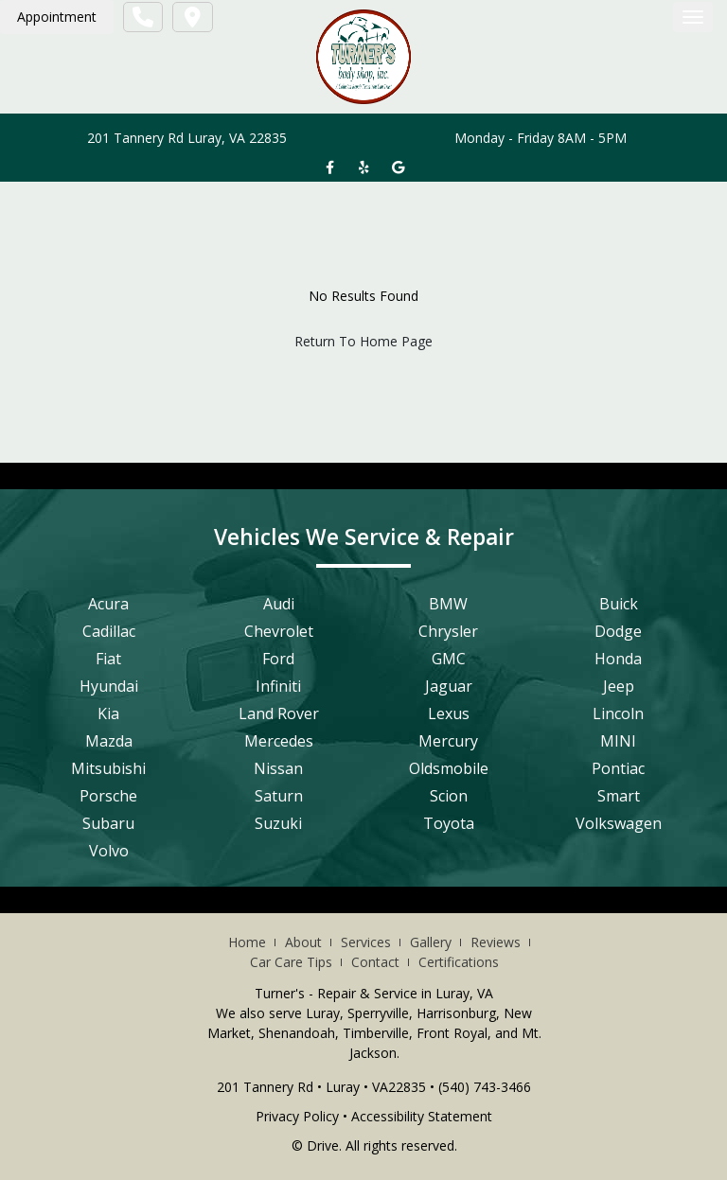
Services (366, 942)
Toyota (448, 823)
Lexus (449, 713)
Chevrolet (278, 631)
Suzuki (278, 823)
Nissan (278, 768)
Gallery (431, 942)
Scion (449, 795)
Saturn (279, 795)
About (303, 942)
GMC (449, 658)
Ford (278, 658)
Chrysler (448, 631)
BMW (448, 603)
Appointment (57, 17)
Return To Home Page (363, 341)
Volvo (109, 850)
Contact (375, 962)
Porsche (108, 795)
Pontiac (618, 768)
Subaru (108, 823)
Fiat (108, 658)
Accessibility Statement (421, 1116)
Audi (278, 603)
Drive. (324, 1145)
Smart (618, 795)
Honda (618, 658)
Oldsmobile (448, 768)
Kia (108, 713)
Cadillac (108, 631)
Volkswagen (619, 823)
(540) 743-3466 (484, 1087)
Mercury (448, 741)
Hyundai (109, 686)
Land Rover (279, 713)
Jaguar (448, 686)
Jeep (618, 686)
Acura (108, 603)
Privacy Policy (297, 1116)
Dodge (618, 631)
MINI (618, 741)
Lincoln (618, 713)
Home (247, 942)
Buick (618, 603)
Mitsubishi (108, 768)
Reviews (495, 942)
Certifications (458, 962)
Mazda (109, 741)
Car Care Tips (291, 962)
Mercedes (278, 741)
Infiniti (278, 686)
